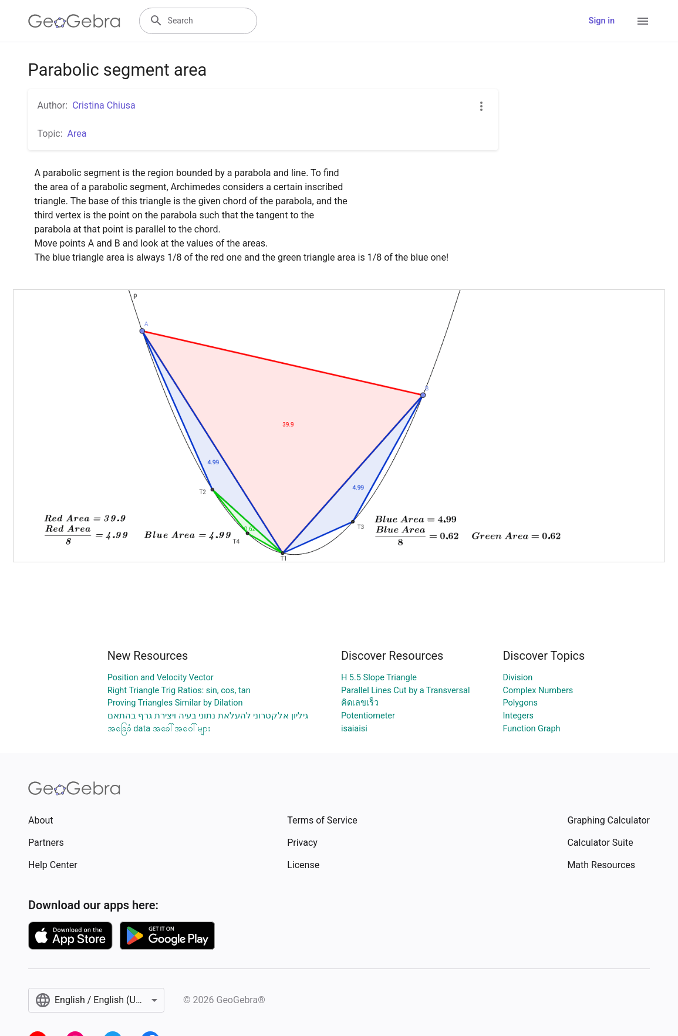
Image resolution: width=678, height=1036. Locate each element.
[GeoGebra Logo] (74, 21)
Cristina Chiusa (104, 105)
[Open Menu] (643, 21)
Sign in (602, 21)
